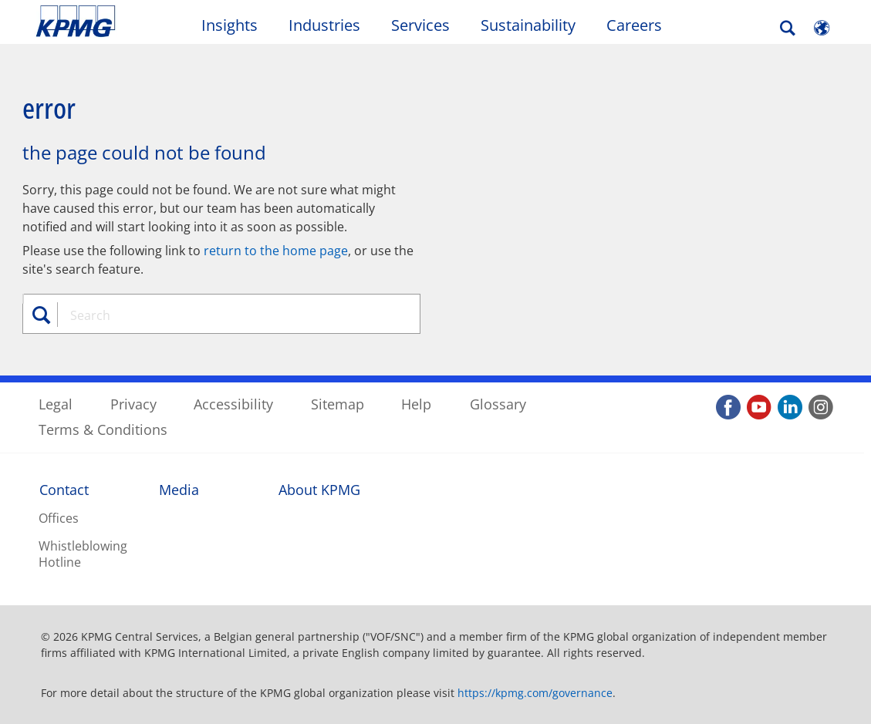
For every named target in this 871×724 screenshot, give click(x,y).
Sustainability (528, 25)
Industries (324, 25)
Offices (59, 518)
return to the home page (276, 250)
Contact (64, 489)
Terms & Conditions (103, 429)
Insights (229, 25)
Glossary (498, 404)
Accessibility (233, 404)
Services (420, 25)
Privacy (133, 404)
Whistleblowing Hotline (83, 554)
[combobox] (226, 315)
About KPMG (319, 489)
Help (416, 404)
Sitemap (337, 404)
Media (179, 489)
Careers (634, 25)
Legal (56, 404)
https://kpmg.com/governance (535, 692)
